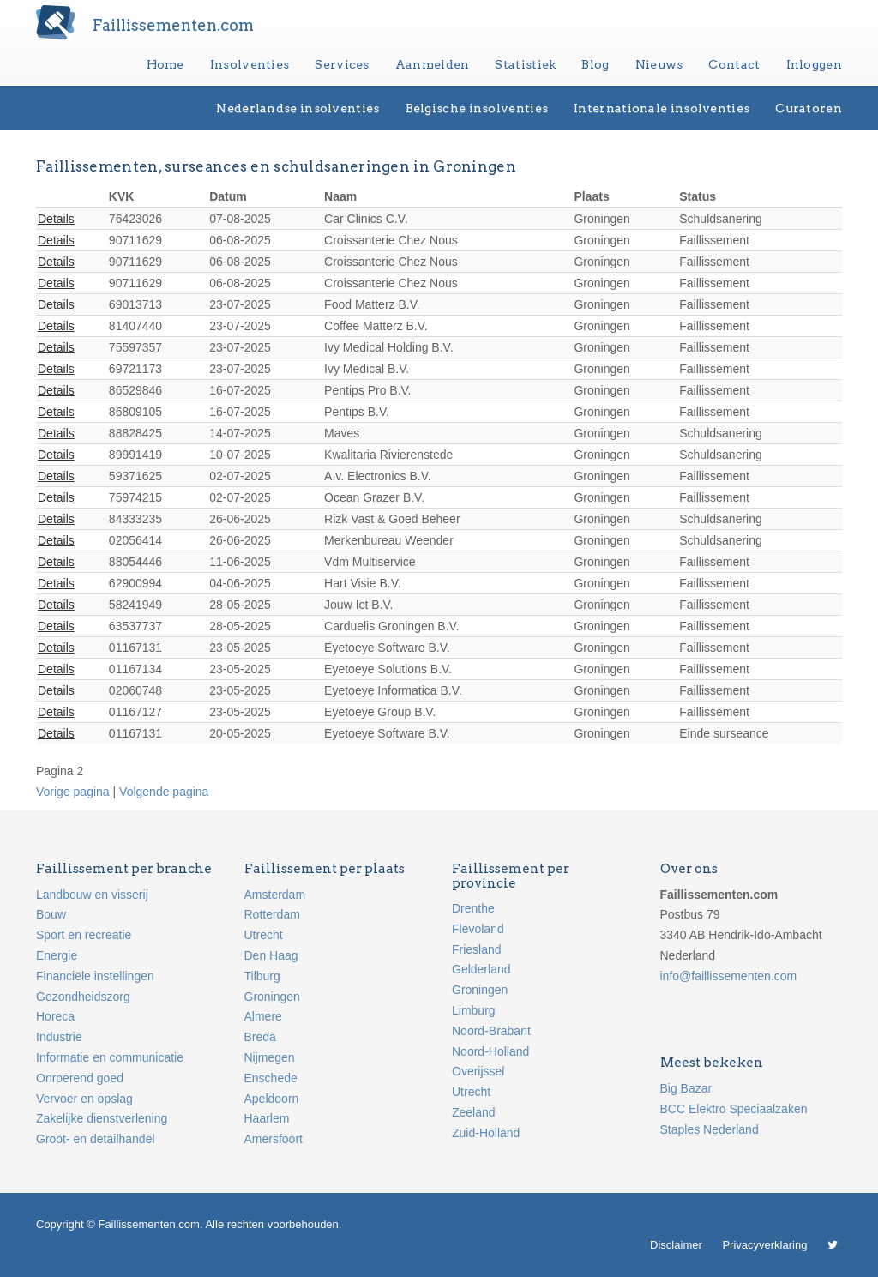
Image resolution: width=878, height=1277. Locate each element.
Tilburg (262, 976)
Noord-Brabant (491, 1031)
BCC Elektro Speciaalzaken (734, 1109)
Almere (263, 1016)
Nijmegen (269, 1057)
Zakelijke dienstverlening (101, 1118)
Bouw (51, 914)
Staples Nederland (709, 1129)
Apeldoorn (271, 1098)
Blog (595, 64)
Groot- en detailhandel (95, 1139)
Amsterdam (275, 894)
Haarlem (267, 1118)
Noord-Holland (490, 1051)
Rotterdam (272, 914)
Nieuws (659, 64)
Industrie (59, 1037)
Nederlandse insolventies (297, 108)
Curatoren (808, 108)
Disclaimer (676, 1244)
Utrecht (263, 935)
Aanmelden (432, 64)
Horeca (55, 1016)
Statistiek (525, 64)
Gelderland (481, 969)
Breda (260, 1037)
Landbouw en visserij (92, 894)
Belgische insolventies (477, 108)
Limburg (474, 1010)
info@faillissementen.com (728, 976)
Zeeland (474, 1112)
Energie (56, 955)
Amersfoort (273, 1139)
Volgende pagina (163, 791)
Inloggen (814, 64)
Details (56, 219)
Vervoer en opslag (84, 1098)
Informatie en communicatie (109, 1057)
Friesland (477, 949)
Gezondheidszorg (83, 996)
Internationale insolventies (661, 108)
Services (342, 64)
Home (165, 64)
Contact (734, 64)
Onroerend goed (79, 1078)
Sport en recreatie (83, 935)
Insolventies (250, 64)
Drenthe (473, 908)
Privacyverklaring (764, 1244)
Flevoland (478, 929)
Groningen (272, 996)
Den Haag (271, 955)
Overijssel (478, 1071)
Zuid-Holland (486, 1133)
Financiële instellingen (95, 976)
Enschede (271, 1078)
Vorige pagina (73, 791)
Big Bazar (686, 1088)
